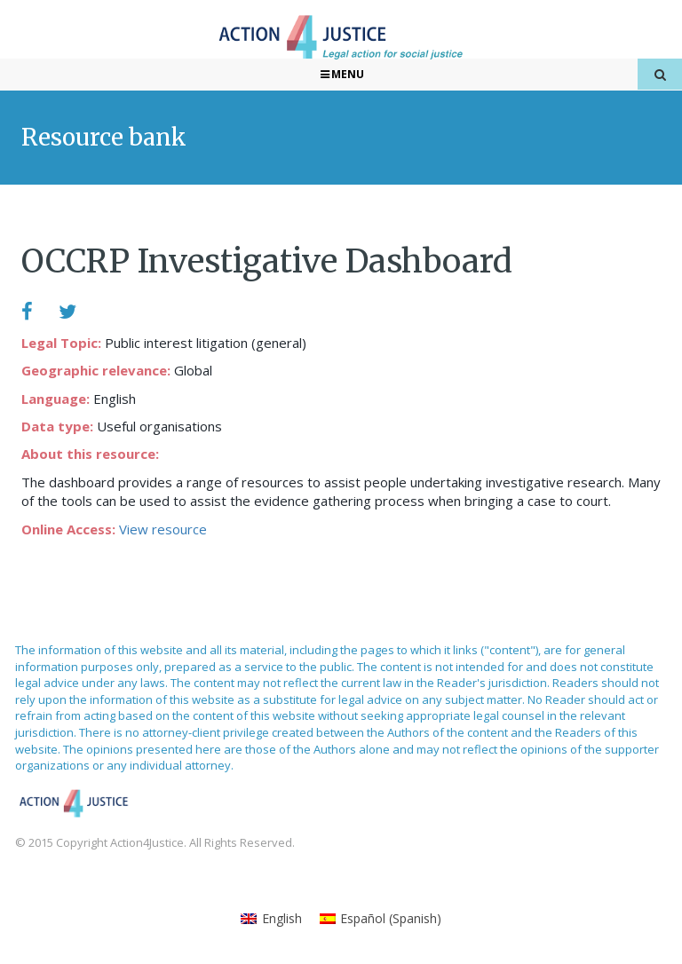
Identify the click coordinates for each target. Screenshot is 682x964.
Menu (341, 74)
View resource (163, 529)
